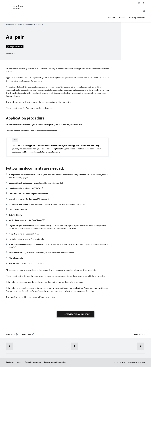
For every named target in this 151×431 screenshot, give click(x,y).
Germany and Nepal (137, 17)
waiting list (48, 189)
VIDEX (37, 252)
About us (111, 17)
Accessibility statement (33, 426)
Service (122, 17)
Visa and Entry (31, 24)
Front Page (11, 24)
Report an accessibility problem (55, 426)
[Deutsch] (139, 3)
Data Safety (10, 426)
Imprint (19, 426)
